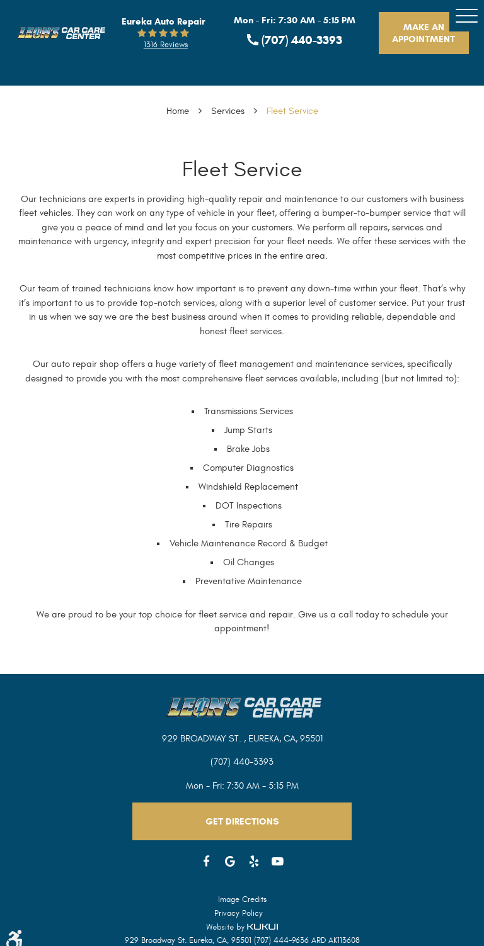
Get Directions (242, 821)
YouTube (278, 862)
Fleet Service (292, 111)
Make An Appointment (423, 33)
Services (228, 111)
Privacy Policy (238, 913)
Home (177, 111)
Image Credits (242, 899)
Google (231, 862)
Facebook (207, 862)
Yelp (254, 862)
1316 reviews (166, 45)
